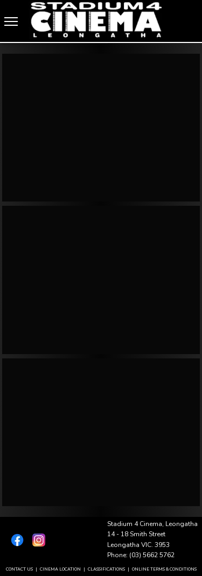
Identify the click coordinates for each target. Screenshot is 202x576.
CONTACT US (19, 569)
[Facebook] (15, 540)
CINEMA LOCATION (60, 569)
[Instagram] (36, 540)
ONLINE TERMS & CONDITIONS (164, 569)
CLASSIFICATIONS (106, 569)
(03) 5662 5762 (152, 555)
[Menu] (11, 21)
